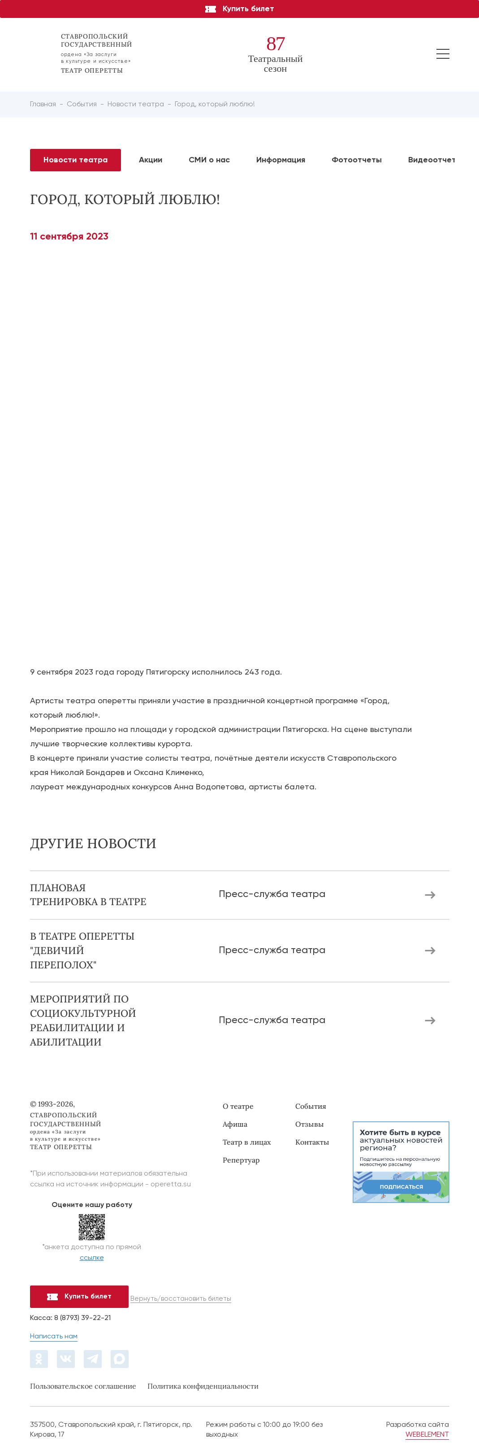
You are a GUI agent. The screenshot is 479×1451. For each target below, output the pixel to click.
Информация (280, 160)
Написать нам (54, 1336)
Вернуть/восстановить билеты (180, 1298)
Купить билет (239, 9)
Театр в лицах (247, 1141)
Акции (150, 160)
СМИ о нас (209, 160)
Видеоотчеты (435, 160)
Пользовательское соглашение (83, 1385)
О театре (238, 1106)
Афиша (235, 1124)
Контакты (312, 1141)
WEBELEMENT (427, 1434)
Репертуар (241, 1159)
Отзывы (309, 1124)
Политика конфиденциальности (203, 1385)
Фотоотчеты (357, 160)
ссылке (92, 1258)
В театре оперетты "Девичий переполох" (82, 950)
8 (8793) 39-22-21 (82, 1318)
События (310, 1106)
